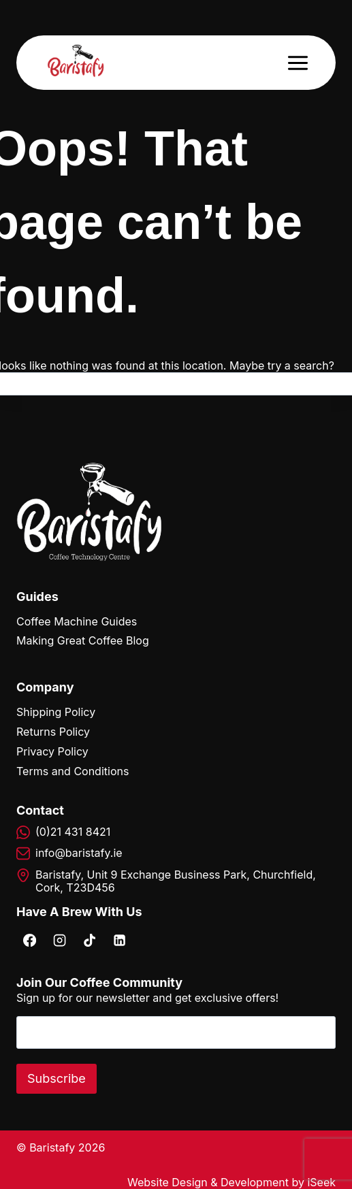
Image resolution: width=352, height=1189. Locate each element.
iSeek (321, 1182)
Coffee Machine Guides (76, 621)
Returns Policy (53, 731)
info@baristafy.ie (79, 853)
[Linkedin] (119, 940)
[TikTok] (89, 940)
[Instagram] (59, 940)
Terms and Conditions (72, 771)
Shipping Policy (55, 712)
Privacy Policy (52, 751)
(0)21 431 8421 (72, 831)
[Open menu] (297, 62)
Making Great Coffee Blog (82, 640)
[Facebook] (29, 940)
